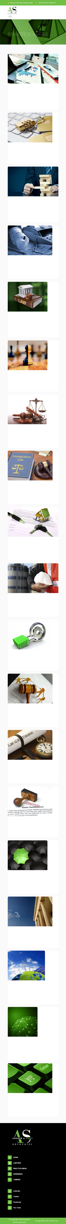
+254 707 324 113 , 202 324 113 (47, 3)
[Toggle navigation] (10, 16)
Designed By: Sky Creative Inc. (46, 1221)
